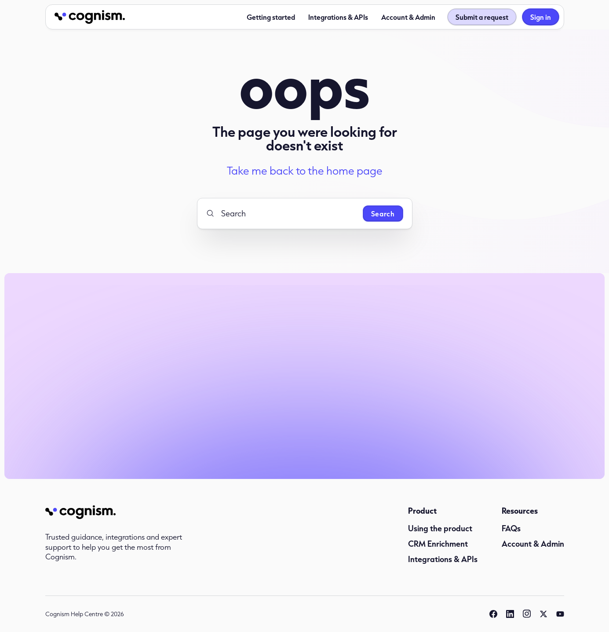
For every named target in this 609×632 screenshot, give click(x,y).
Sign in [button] (540, 17)
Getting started (271, 17)
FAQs (511, 528)
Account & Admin (408, 17)
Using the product (440, 528)
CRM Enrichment (438, 543)
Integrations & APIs (338, 17)
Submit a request (482, 17)
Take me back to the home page (305, 170)
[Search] (281, 213)
